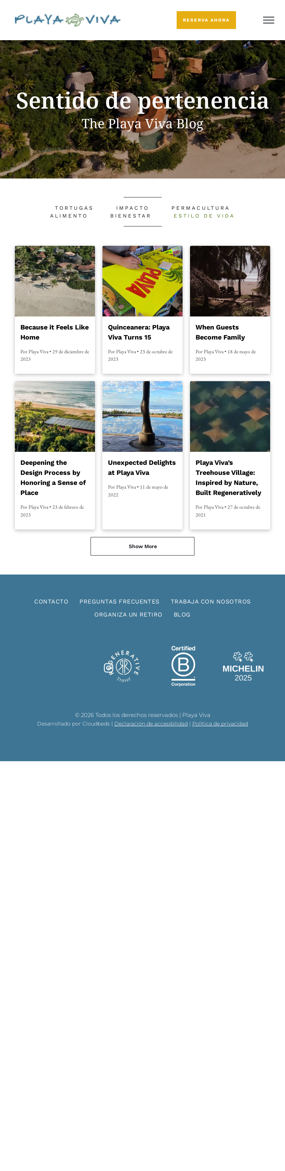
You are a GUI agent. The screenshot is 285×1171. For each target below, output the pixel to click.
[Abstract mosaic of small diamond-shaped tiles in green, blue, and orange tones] (230, 416)
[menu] (268, 20)
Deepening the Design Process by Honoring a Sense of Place (53, 477)
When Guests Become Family (220, 332)
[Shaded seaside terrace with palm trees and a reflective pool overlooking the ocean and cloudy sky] (142, 416)
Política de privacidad (220, 723)
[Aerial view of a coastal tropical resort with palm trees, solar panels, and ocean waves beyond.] (55, 416)
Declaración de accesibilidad (151, 723)
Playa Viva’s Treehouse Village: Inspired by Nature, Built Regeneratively (228, 477)
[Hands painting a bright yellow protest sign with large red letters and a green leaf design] (142, 281)
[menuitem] (74, 208)
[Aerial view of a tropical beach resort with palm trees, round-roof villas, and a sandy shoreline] (55, 281)
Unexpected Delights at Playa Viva (142, 467)
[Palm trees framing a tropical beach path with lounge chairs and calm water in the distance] (230, 281)
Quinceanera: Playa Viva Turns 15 (139, 332)
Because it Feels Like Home (54, 332)
